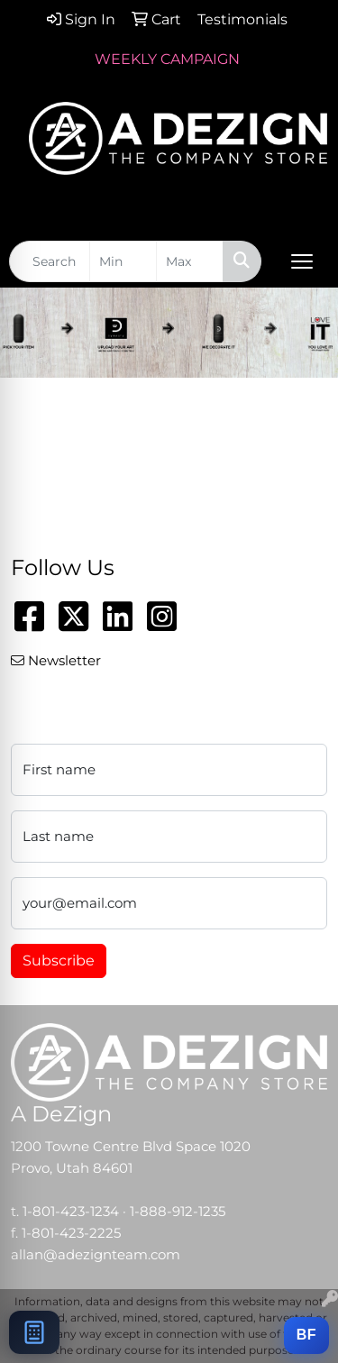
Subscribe (59, 960)
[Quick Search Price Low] (123, 261)
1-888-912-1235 (177, 1211)
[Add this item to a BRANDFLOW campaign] (306, 1335)
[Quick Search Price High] (190, 261)
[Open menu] (302, 261)
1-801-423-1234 (71, 1211)
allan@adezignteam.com (95, 1255)
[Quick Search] (49, 261)
